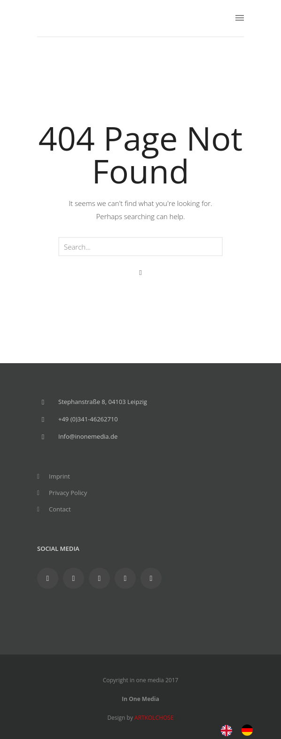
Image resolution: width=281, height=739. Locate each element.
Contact (60, 509)
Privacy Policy (68, 492)
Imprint (59, 476)
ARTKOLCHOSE (154, 718)
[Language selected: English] (241, 729)
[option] (249, 730)
